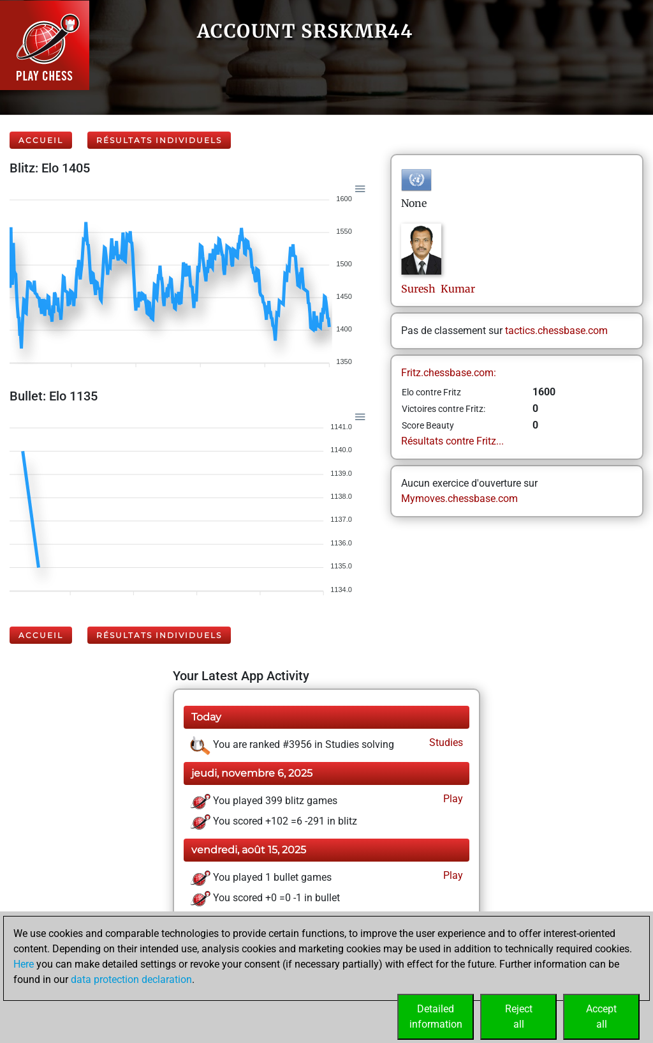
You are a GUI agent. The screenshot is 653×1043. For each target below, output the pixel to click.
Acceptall (601, 1016)
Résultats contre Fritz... (452, 441)
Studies (445, 742)
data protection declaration (131, 979)
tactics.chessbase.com (556, 330)
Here (23, 964)
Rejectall (518, 1016)
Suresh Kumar (438, 288)
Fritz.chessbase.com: (448, 373)
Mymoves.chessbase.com (459, 498)
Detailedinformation (435, 1016)
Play (452, 799)
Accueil (40, 140)
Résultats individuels (159, 140)
